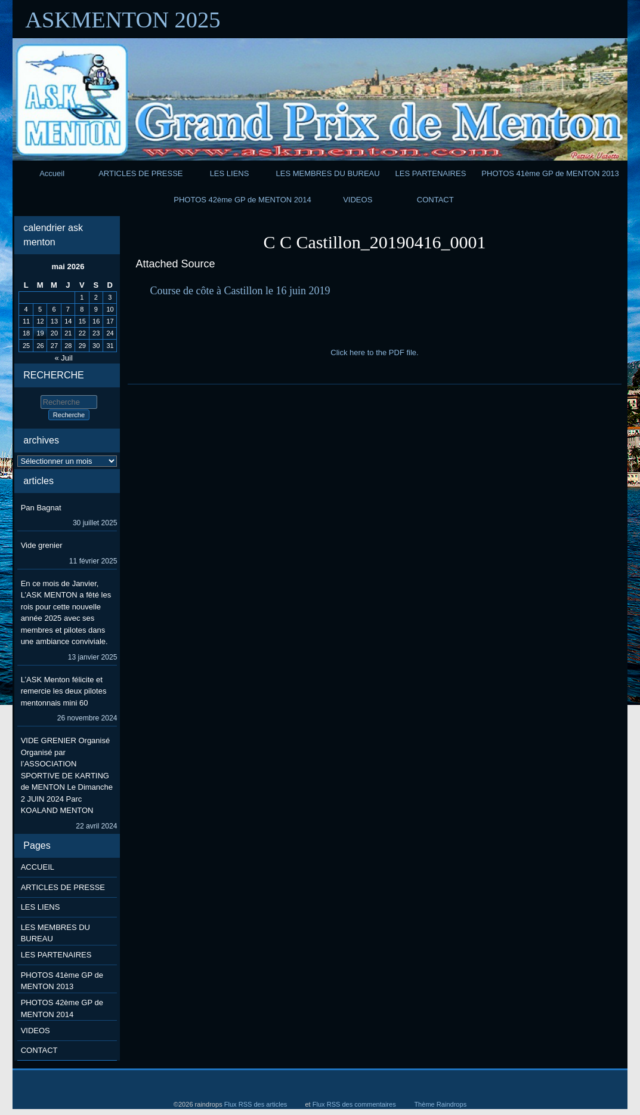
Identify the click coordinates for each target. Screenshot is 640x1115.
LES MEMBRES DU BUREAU (328, 173)
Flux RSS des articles (255, 1104)
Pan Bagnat (41, 507)
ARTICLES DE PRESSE (140, 173)
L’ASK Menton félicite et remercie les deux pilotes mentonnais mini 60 (64, 691)
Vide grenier (42, 545)
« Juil (64, 357)
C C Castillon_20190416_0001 (374, 242)
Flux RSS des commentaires (354, 1104)
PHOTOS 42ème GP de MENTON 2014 (242, 199)
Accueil (51, 173)
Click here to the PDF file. (374, 352)
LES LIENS (229, 173)
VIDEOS (357, 199)
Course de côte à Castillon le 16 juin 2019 (240, 291)
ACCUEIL (37, 867)
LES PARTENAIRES (430, 173)
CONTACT (435, 199)
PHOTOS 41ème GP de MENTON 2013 (550, 173)
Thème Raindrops (440, 1104)
